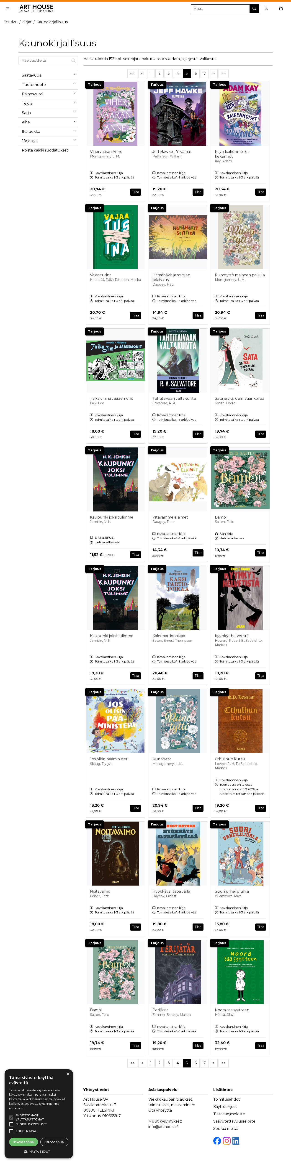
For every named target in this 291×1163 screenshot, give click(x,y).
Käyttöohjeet (225, 1106)
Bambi (221, 517)
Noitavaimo (100, 891)
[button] (38, 1151)
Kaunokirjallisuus (52, 22)
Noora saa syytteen (232, 1010)
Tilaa (135, 192)
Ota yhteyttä (160, 1110)
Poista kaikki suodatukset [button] (45, 150)
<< (132, 73)
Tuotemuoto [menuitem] (50, 83)
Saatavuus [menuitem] (50, 74)
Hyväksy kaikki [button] (23, 1142)
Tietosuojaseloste (229, 1114)
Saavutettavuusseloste (234, 1121)
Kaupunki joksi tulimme (111, 517)
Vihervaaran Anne (106, 151)
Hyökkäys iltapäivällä (171, 891)
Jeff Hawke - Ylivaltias (171, 151)
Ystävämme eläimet (170, 517)
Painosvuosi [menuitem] (50, 93)
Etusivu (11, 22)
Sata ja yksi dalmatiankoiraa (239, 398)
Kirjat (27, 22)
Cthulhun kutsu (230, 759)
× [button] (68, 1074)
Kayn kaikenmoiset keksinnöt (232, 154)
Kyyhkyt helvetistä (232, 636)
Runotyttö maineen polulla (240, 275)
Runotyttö (162, 759)
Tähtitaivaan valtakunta (174, 398)
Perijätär (160, 1010)
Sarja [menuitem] (50, 111)
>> (223, 73)
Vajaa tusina (100, 275)
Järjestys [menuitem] (50, 139)
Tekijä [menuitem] (50, 102)
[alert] (39, 1113)
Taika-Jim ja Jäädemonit (111, 398)
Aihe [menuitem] (50, 121)
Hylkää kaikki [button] (54, 1142)
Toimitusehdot (226, 1099)
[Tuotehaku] (225, 8)
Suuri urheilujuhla (232, 891)
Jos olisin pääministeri (109, 759)
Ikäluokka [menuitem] (50, 130)
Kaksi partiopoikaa (168, 636)
